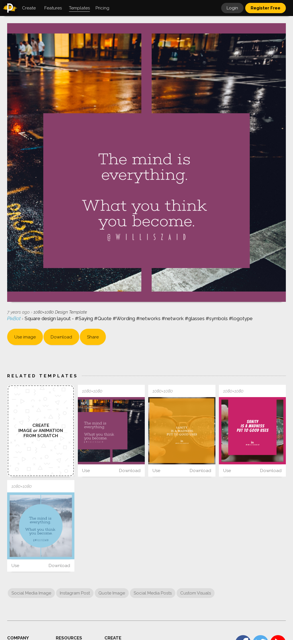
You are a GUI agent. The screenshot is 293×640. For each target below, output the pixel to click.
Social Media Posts (153, 593)
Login (232, 8)
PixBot (14, 318)
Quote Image (111, 593)
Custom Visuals (195, 593)
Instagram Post (75, 593)
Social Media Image (31, 593)
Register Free (265, 8)
